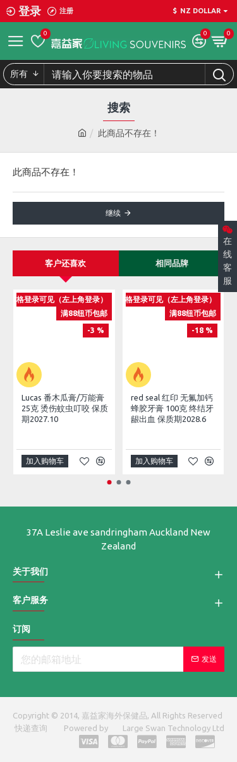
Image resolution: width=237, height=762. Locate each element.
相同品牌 (171, 263)
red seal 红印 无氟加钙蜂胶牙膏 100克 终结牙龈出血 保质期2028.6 (172, 408)
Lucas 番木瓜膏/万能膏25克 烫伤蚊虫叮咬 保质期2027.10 (64, 408)
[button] (109, 482)
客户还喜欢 (65, 263)
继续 (113, 213)
